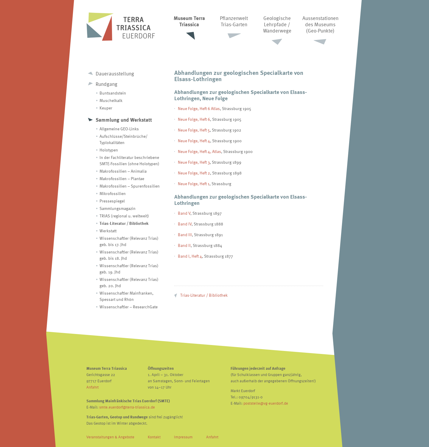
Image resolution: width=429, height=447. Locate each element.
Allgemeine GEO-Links (119, 129)
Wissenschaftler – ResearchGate (129, 307)
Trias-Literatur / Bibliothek (124, 223)
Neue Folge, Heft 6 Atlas (199, 108)
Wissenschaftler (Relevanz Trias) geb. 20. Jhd (129, 282)
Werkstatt (108, 231)
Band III (185, 234)
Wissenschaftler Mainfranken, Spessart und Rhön (126, 296)
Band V (184, 213)
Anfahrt (92, 387)
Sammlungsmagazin (118, 208)
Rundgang (106, 84)
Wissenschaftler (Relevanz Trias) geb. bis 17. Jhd (129, 241)
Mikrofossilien (113, 193)
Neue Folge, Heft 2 (194, 173)
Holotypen (109, 150)
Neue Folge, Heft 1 (193, 183)
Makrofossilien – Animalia (123, 171)
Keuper (106, 108)
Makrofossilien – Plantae (122, 178)
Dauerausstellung (115, 73)
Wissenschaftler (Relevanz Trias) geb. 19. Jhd (129, 268)
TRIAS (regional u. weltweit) (124, 216)
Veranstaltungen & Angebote (110, 437)
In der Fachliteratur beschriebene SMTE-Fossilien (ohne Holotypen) (129, 160)
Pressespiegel (112, 201)
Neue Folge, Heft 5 (194, 130)
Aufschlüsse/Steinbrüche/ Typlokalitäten (123, 139)
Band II (184, 245)
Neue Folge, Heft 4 (194, 140)
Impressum (183, 437)
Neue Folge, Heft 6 (194, 119)
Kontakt (154, 437)
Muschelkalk (111, 100)
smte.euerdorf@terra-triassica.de (127, 407)
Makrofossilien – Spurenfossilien (130, 186)
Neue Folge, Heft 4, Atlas (199, 151)
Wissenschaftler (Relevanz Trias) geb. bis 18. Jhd (129, 255)
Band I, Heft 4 (190, 256)
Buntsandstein (113, 93)
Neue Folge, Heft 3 (194, 162)
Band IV (185, 224)
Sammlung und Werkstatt (124, 119)
